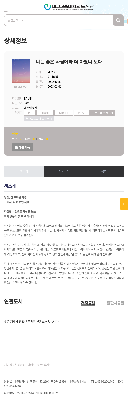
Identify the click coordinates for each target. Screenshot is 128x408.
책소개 (24, 171)
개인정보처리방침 (14, 365)
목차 (104, 171)
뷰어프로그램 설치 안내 (39, 119)
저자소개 (64, 171)
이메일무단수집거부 (39, 365)
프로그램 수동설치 (102, 113)
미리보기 (22, 87)
